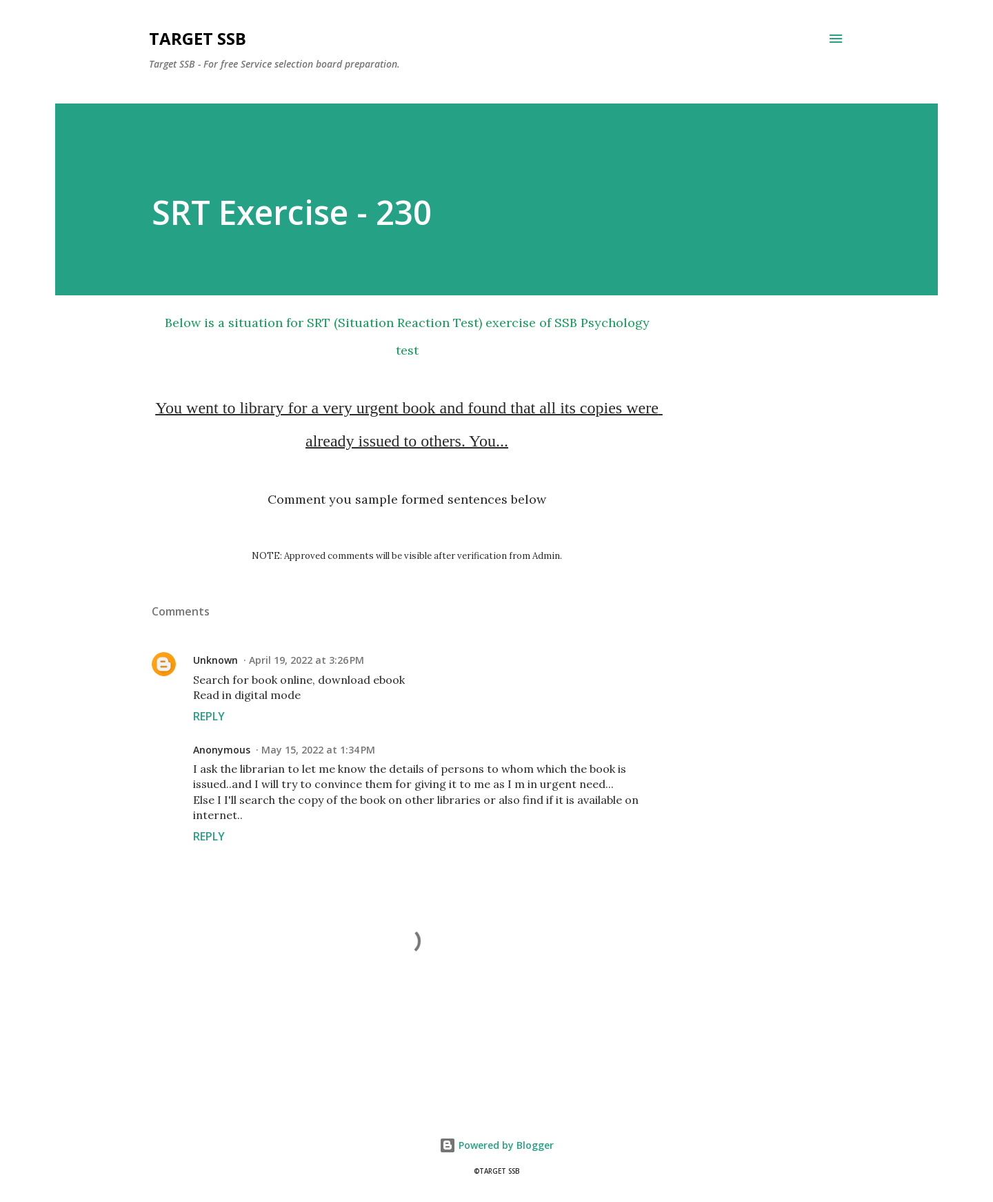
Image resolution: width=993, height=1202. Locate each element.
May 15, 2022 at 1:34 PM (318, 749)
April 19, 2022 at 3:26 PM (306, 660)
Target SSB (197, 38)
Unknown (215, 660)
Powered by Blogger (496, 1145)
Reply (209, 716)
